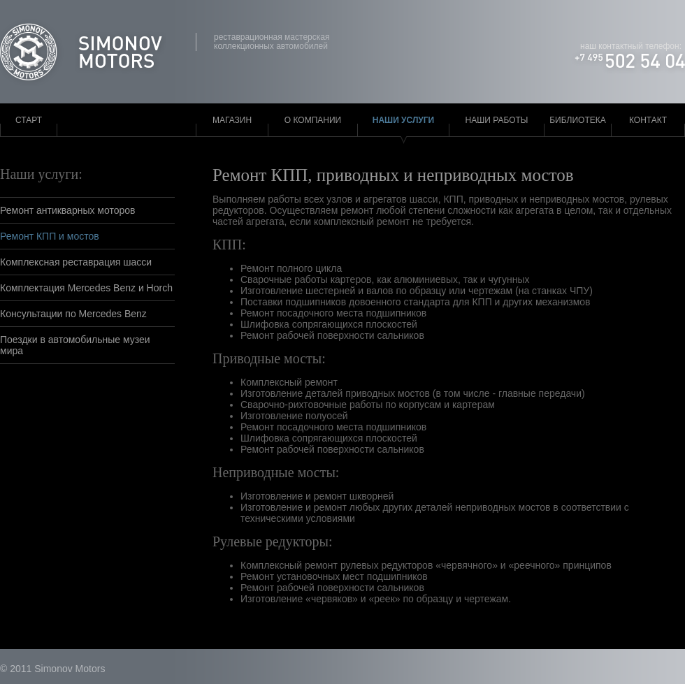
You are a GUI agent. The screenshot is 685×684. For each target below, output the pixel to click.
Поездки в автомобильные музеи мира (75, 345)
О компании (312, 120)
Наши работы (497, 120)
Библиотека (577, 120)
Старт (28, 120)
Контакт (648, 120)
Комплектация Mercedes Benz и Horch (86, 287)
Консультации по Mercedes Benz (73, 313)
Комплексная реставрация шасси (76, 262)
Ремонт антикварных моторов (68, 210)
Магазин (232, 120)
